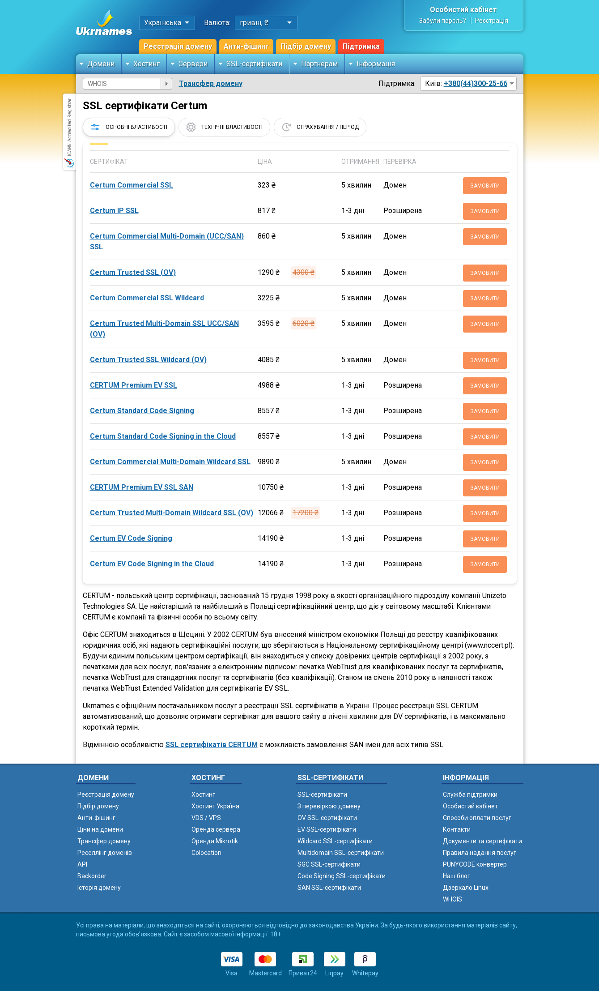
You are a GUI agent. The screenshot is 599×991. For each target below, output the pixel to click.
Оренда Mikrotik (214, 841)
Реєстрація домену (178, 46)
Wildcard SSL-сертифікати (335, 841)
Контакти (457, 829)
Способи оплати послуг (477, 817)
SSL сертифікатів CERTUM (212, 744)
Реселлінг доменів (104, 852)
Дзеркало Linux (466, 887)
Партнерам (319, 64)
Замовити (485, 186)
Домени (101, 64)
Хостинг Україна (215, 806)
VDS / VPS (206, 817)
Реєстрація (491, 20)
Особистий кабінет (463, 9)
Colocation (206, 852)
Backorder (91, 876)
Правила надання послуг (479, 852)
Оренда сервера (215, 829)
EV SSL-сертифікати (326, 829)
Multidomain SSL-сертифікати (340, 852)
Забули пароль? (442, 20)
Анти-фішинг (246, 46)
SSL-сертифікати (254, 64)
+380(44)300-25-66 (475, 83)
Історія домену (99, 887)
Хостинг (146, 64)
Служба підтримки (470, 794)
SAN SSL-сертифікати (329, 887)
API (82, 864)
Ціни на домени (100, 829)
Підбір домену (305, 46)
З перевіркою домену (329, 806)
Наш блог (456, 876)
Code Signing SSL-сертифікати (341, 876)
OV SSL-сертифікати (327, 817)
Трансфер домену (210, 83)
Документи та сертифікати (482, 841)
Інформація (376, 64)
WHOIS (452, 899)
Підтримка (361, 46)
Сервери (193, 64)
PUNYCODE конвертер (475, 864)
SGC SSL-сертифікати (329, 864)
